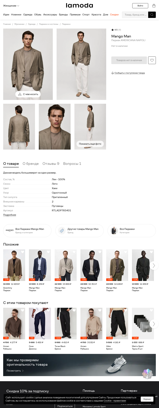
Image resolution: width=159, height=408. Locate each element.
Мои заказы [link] (88, 396)
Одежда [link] (31, 24)
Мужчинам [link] (19, 24)
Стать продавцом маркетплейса (136, 404)
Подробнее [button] (9, 215)
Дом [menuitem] (105, 14)
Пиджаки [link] (66, 24)
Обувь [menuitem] (37, 14)
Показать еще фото (90, 143)
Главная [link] (7, 24)
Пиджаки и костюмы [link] (48, 24)
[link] (79, 5)
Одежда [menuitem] (27, 14)
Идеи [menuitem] (6, 14)
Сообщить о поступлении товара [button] (129, 73)
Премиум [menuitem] (75, 14)
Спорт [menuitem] (86, 14)
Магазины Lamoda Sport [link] (94, 406)
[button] (152, 15)
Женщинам (11, 5)
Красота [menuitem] (96, 14)
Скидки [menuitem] (114, 14)
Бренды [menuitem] (63, 14)
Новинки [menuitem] (16, 14)
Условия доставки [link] (91, 401)
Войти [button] (140, 5)
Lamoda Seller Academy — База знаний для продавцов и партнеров (139, 397)
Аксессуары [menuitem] (50, 14)
